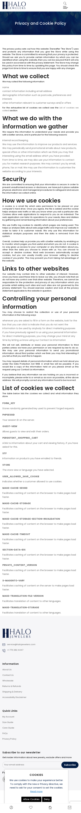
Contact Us (8, 675)
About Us (7, 669)
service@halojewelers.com (21, 644)
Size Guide (7, 722)
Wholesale (7, 680)
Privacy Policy (9, 738)
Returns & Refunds (11, 686)
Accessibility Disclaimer (14, 697)
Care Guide (8, 727)
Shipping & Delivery (12, 691)
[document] (36, 787)
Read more (36, 791)
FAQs (5, 733)
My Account (8, 716)
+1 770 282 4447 (15, 649)
